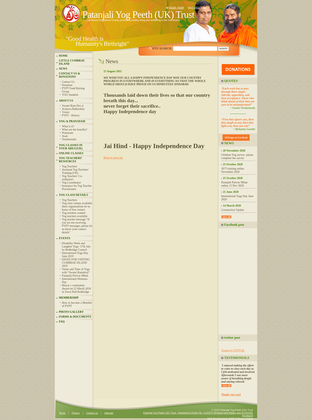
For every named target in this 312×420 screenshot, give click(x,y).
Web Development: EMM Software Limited (230, 418)
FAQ (62, 321)
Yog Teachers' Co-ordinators (72, 178)
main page (176, 7)
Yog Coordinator (71, 182)
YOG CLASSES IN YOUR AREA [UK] (70, 147)
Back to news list (113, 157)
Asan (65, 136)
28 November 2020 (234, 150)
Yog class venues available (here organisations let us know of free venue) (77, 206)
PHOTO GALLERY (71, 311)
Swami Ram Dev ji (73, 105)
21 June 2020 (231, 191)
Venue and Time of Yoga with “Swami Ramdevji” (76, 271)
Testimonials (69, 139)
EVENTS (64, 238)
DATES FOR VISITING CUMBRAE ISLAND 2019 (76, 262)
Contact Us (68, 81)
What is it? (68, 126)
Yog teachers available (74, 216)
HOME (63, 55)
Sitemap (108, 413)
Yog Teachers (69, 166)
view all (226, 216)
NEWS (63, 68)
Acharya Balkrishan (73, 108)
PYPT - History (71, 115)
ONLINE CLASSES (71, 153)
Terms (62, 413)
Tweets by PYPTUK (232, 350)
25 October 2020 (233, 164)
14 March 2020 (232, 205)
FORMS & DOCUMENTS (75, 316)
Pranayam (67, 132)
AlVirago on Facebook (236, 137)
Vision (65, 112)
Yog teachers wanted (73, 212)
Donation (67, 85)
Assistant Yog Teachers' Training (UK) (75, 171)
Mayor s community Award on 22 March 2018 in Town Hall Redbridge (76, 288)
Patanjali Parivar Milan (75, 275)
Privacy (76, 413)
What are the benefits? (74, 129)
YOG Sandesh (70, 94)
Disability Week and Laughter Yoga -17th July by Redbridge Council (76, 246)
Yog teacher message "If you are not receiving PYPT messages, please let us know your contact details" (77, 226)
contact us (198, 7)
